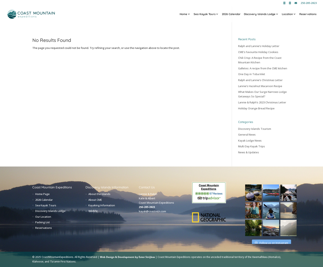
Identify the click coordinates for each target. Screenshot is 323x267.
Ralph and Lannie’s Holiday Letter (258, 46)
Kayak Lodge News (250, 140)
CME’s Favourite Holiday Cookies (258, 52)
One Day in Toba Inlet (251, 74)
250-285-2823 (309, 3)
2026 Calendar (231, 14)
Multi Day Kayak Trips (251, 146)
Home (183, 14)
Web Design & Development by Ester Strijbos (127, 257)
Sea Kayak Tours (204, 14)
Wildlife (93, 211)
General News (247, 134)
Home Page (42, 194)
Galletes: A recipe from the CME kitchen (262, 68)
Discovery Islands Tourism (254, 129)
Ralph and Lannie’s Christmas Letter (260, 80)
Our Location (43, 217)
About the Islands (99, 194)
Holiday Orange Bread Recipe (256, 108)
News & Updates (248, 152)
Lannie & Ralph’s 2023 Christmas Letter (262, 102)
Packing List (42, 222)
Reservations (307, 14)
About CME (95, 200)
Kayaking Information (101, 205)
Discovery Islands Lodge (259, 14)
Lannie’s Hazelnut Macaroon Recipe (260, 86)
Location (287, 14)
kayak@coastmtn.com (152, 211)
